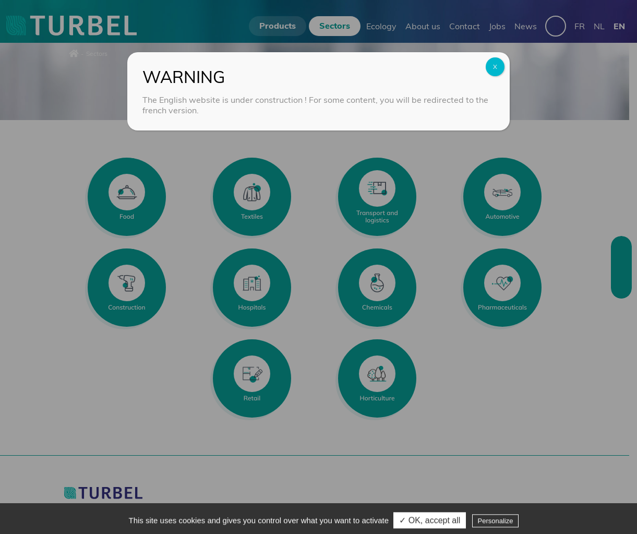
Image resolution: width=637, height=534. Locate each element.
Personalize (495, 523)
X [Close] (495, 66)
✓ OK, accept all (429, 522)
